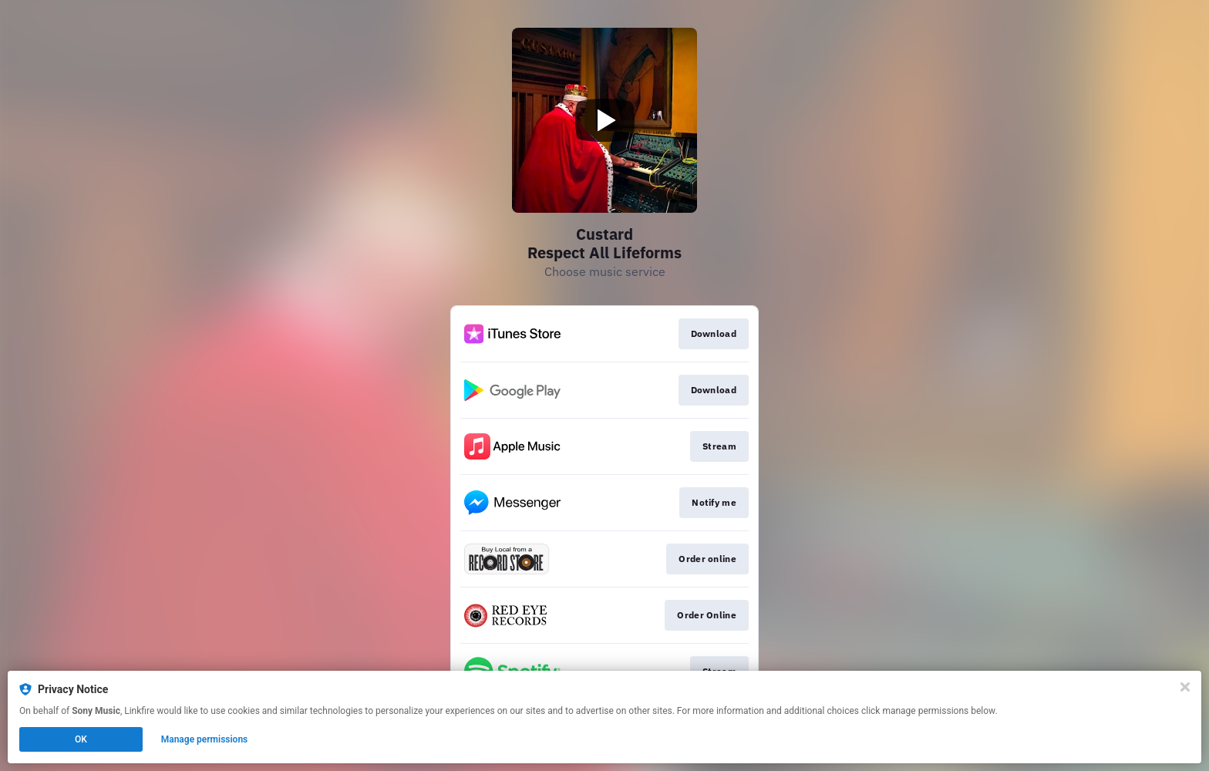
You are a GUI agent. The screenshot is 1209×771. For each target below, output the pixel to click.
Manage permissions (204, 739)
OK (81, 739)
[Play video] (604, 120)
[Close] (1185, 687)
